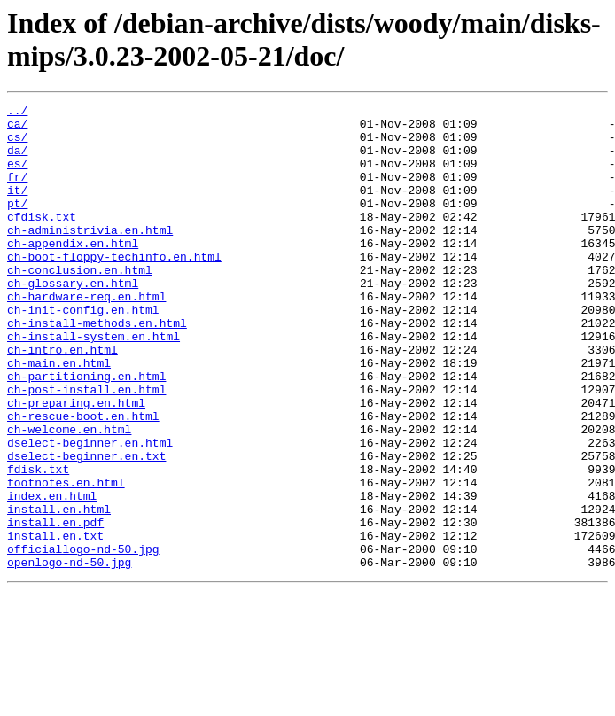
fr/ (17, 192)
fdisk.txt (38, 543)
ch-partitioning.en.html (86, 432)
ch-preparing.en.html (76, 463)
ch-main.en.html (59, 416)
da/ (17, 160)
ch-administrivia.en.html (90, 256)
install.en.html (59, 591)
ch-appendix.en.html (72, 272)
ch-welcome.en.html (69, 495)
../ (17, 113)
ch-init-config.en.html (83, 352)
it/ (17, 208)
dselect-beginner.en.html (90, 511)
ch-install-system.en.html (93, 384)
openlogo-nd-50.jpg (69, 655)
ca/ (17, 128)
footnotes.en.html (66, 559)
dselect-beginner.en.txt (86, 527)
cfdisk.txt (41, 240)
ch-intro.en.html (62, 400)
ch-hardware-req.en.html (86, 336)
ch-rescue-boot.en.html (83, 479)
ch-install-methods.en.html (97, 368)
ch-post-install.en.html (86, 447)
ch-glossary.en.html (72, 320)
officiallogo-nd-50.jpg (83, 639)
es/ (17, 176)
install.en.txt (55, 623)
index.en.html (52, 575)
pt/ (17, 224)
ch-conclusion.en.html (79, 304)
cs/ (17, 144)
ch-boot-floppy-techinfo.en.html (114, 288)
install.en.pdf (55, 607)
